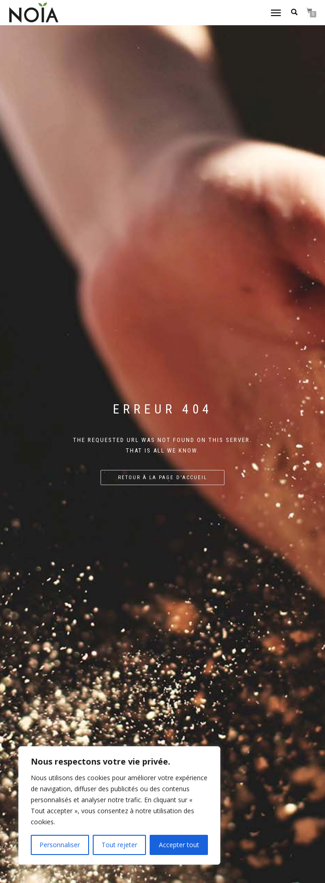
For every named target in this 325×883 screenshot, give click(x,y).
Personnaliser (59, 844)
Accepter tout (179, 844)
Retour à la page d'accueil (162, 478)
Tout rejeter (119, 844)
